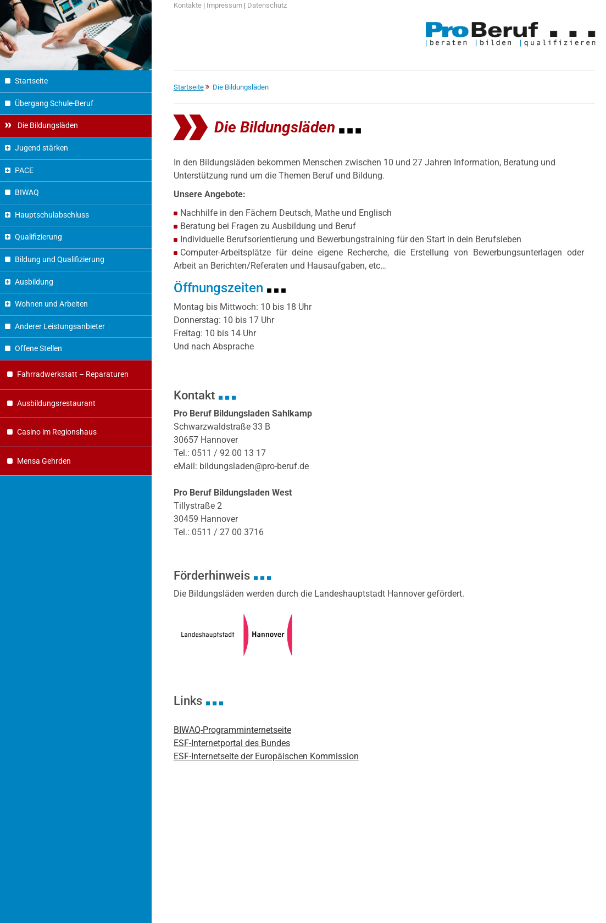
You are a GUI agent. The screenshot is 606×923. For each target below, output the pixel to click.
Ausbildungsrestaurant (56, 403)
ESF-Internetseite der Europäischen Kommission (266, 756)
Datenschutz (267, 5)
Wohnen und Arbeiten (51, 304)
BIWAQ (27, 192)
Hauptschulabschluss (52, 215)
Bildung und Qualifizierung (59, 259)
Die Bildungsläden (47, 125)
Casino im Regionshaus (57, 432)
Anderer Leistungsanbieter (60, 326)
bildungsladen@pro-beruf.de (254, 466)
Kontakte (188, 5)
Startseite (31, 81)
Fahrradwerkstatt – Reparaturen (73, 374)
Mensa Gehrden (44, 461)
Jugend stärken (41, 148)
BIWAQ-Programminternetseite (232, 730)
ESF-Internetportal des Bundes (232, 743)
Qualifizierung (38, 237)
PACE (24, 170)
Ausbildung (34, 282)
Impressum (224, 5)
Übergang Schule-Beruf (54, 103)
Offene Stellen (38, 348)
